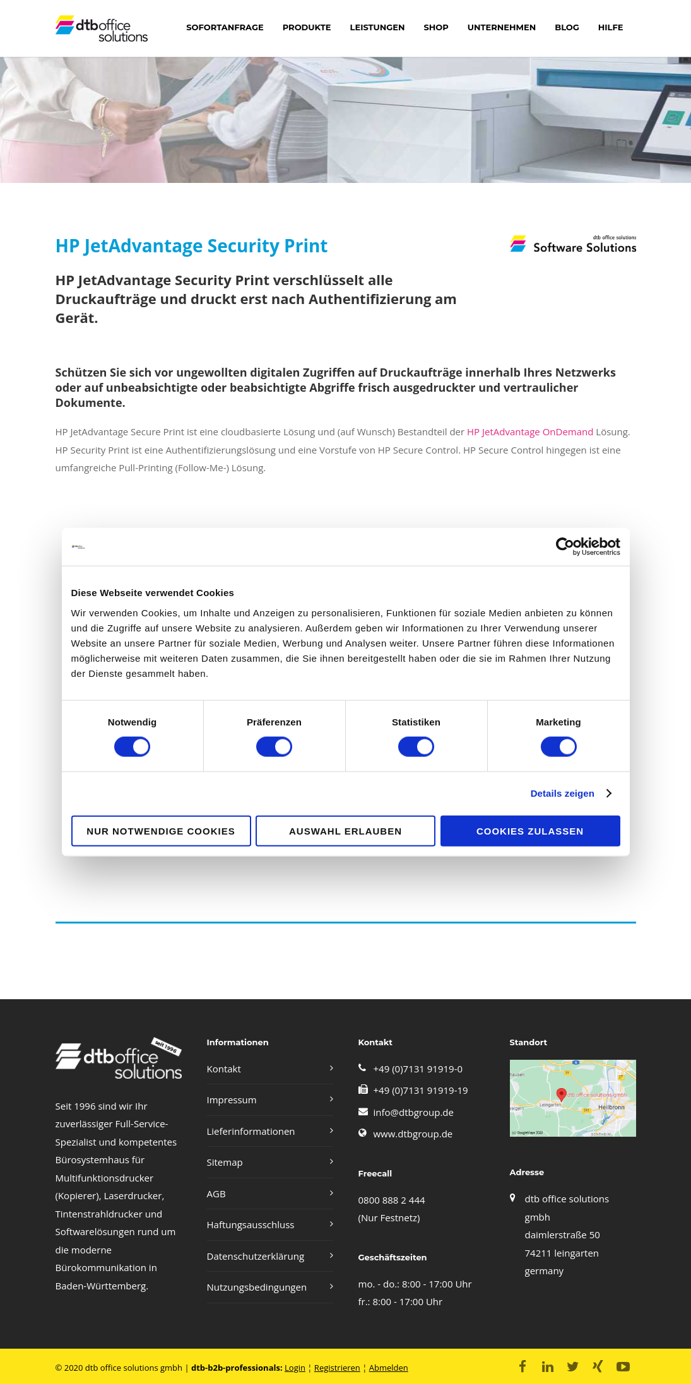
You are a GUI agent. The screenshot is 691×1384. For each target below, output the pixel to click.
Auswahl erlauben (345, 830)
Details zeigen (562, 793)
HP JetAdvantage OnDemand (530, 431)
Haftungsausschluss (251, 1224)
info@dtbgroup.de (414, 1112)
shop (435, 27)
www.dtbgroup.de (413, 1133)
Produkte (307, 27)
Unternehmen (502, 27)
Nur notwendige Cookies (160, 830)
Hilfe (610, 27)
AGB (216, 1193)
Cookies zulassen (530, 830)
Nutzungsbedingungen (257, 1287)
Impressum (232, 1099)
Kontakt (224, 1068)
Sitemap (225, 1162)
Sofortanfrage (224, 27)
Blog (567, 27)
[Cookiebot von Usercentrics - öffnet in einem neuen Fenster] (565, 546)
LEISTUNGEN (377, 27)
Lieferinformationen (251, 1131)
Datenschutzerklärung (256, 1256)
